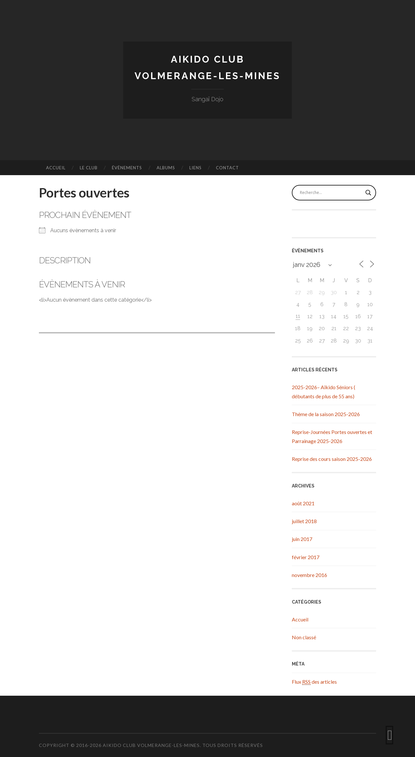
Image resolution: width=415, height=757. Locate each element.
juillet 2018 (304, 521)
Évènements (127, 167)
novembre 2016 (309, 575)
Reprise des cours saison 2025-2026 (332, 459)
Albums (166, 167)
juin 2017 (302, 539)
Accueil (55, 167)
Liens (195, 167)
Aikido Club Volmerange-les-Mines (151, 745)
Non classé (304, 637)
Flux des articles (314, 682)
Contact (227, 167)
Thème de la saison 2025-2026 (326, 414)
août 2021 (303, 503)
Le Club (89, 167)
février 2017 (305, 557)
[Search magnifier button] (368, 192)
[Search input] (331, 192)
